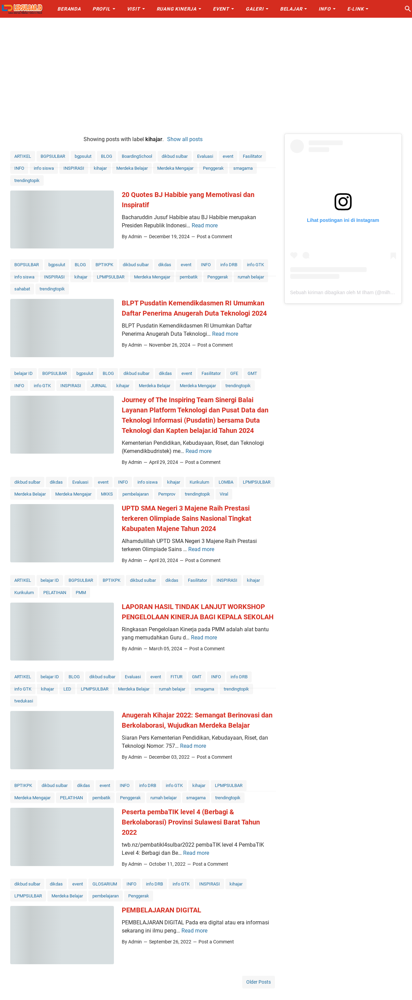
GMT (252, 373)
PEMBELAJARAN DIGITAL (161, 910)
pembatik (189, 276)
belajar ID (23, 373)
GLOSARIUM (104, 884)
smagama (243, 168)
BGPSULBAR (53, 156)
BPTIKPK (104, 264)
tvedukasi (23, 700)
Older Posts (258, 982)
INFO (19, 168)
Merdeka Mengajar (175, 168)
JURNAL (99, 385)
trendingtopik (27, 180)
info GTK (255, 264)
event (228, 156)
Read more (205, 225)
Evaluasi (205, 156)
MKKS (107, 494)
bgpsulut (83, 156)
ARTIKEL (22, 156)
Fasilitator (252, 156)
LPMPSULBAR (110, 276)
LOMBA (226, 482)
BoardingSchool (137, 156)
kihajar (100, 168)
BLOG (106, 156)
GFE (234, 373)
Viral (224, 494)
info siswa (44, 168)
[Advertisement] (206, 75)
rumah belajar (251, 276)
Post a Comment (214, 236)
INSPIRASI (73, 168)
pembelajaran (135, 494)
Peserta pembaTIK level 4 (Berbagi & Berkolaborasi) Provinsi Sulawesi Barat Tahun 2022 (191, 822)
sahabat (22, 288)
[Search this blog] (408, 9)
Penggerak (213, 168)
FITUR (176, 676)
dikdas (164, 264)
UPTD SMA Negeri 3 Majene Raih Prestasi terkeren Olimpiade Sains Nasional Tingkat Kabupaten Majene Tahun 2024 (186, 518)
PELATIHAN (54, 592)
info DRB (228, 264)
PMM (81, 592)
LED (67, 689)
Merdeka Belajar (132, 168)
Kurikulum (199, 482)
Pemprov (166, 494)
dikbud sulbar (175, 156)
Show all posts (185, 139)
